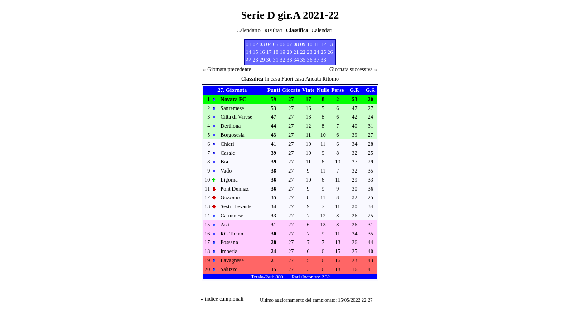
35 (303, 60)
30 (269, 60)
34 (296, 60)
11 (316, 44)
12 (323, 44)
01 (248, 44)
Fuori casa (292, 79)
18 (276, 52)
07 (289, 44)
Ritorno (330, 79)
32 (282, 60)
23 (310, 52)
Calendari (322, 30)
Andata (313, 79)
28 (255, 60)
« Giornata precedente (227, 69)
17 (269, 52)
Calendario (249, 30)
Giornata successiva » (353, 69)
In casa (272, 79)
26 (330, 52)
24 (316, 52)
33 (289, 60)
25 (323, 52)
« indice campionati (222, 299)
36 (310, 60)
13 (330, 44)
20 (289, 52)
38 (323, 60)
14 (248, 52)
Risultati (273, 30)
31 (276, 60)
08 (296, 44)
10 (310, 44)
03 (262, 44)
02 (255, 44)
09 (303, 44)
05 (276, 44)
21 (296, 52)
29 (262, 60)
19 (282, 52)
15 (255, 52)
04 (269, 44)
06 (282, 44)
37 (316, 60)
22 (303, 52)
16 (262, 52)
